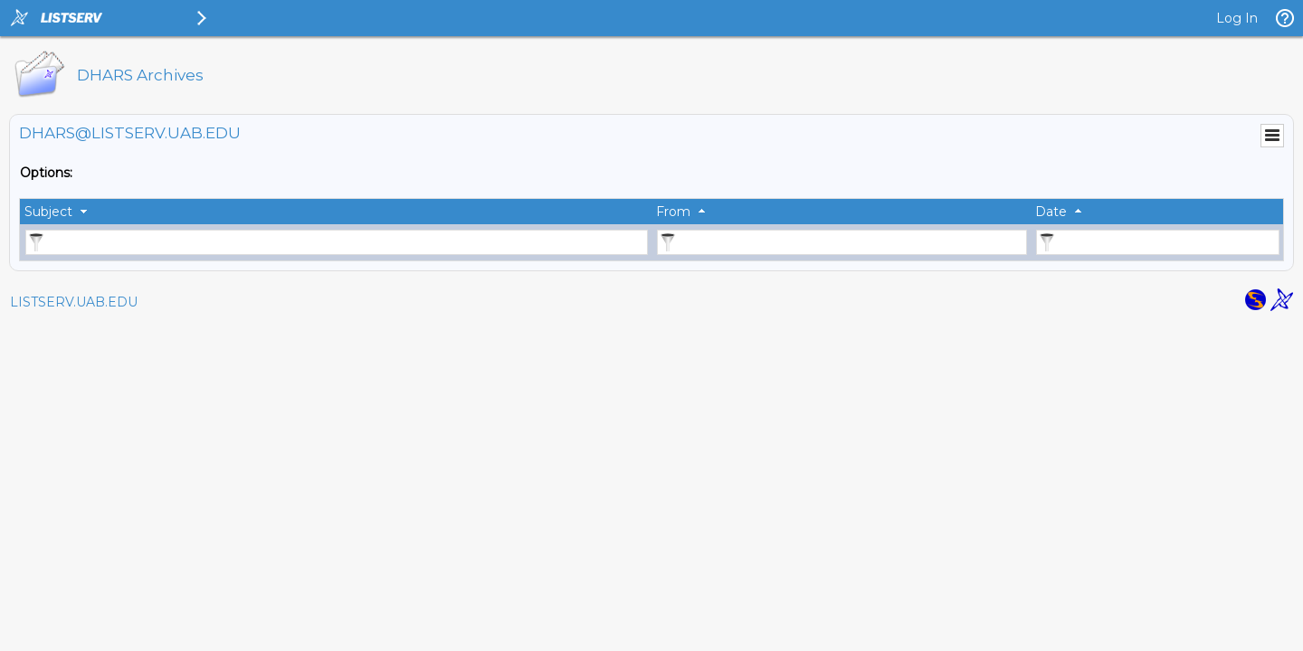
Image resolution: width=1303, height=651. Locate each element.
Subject (48, 211)
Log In (1237, 18)
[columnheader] (336, 211)
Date (1051, 211)
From (673, 211)
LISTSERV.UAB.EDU (74, 302)
